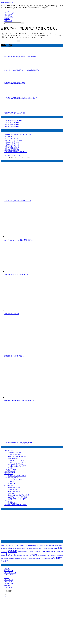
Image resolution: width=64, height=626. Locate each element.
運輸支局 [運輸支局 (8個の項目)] (5, 561)
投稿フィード (8, 571)
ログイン (7, 569)
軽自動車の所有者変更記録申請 (14, 83)
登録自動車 (8, 15)
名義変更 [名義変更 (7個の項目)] (11, 548)
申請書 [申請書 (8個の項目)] (34, 555)
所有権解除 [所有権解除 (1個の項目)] (25, 551)
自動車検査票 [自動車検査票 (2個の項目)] (11, 558)
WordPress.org (9, 574)
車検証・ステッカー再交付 (17, 462)
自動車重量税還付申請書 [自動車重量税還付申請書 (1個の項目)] (20, 558)
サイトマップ (8, 13)
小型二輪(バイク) (10, 470)
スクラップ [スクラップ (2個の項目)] (4, 546)
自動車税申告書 (9, 472)
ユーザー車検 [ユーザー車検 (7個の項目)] (32, 546)
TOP (12, 155)
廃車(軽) (11, 493)
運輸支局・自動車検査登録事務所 (15, 505)
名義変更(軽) (12, 489)
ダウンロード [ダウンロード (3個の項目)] (11, 546)
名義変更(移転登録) (14, 454)
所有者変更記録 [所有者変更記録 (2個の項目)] (36, 551)
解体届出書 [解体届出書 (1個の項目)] (29, 558)
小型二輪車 (8, 21)
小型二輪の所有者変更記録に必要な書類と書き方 (20, 98)
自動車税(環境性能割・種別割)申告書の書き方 (19, 443)
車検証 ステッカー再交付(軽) (17, 497)
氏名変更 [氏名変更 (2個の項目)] (19, 555)
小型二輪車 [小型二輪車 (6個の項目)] (43, 548)
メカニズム (8, 501)
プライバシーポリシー (11, 138)
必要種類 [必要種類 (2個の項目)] (20, 551)
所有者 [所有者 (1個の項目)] (30, 551)
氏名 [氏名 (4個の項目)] (15, 555)
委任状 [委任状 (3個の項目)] (23, 548)
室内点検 (11, 481)
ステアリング (12, 503)
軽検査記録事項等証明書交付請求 (19, 495)
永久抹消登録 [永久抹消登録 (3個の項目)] (27, 555)
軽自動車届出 (8, 485)
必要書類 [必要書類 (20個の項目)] (12, 551)
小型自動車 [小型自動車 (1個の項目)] (50, 548)
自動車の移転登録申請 (11, 124)
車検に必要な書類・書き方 (17, 476)
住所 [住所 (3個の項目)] (46, 546)
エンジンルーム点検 (15, 479)
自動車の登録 (8, 450)
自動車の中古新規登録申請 (13, 121)
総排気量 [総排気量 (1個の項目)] (54, 555)
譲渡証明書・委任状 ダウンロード (15, 152)
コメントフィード (10, 573)
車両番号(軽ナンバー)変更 (17, 499)
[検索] (12, 23)
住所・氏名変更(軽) (14, 491)
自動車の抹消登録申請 (11, 126)
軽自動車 (7, 19)
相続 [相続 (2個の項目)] (45, 555)
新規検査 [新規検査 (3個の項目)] (53, 551)
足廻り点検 (12, 483)
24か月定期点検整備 (11, 478)
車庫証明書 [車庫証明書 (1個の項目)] (47, 558)
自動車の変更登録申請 (11, 122)
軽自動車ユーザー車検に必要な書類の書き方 (19, 400)
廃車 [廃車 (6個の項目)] (55, 548)
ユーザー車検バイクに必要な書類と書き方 (18, 240)
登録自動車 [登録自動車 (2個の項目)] (41, 555)
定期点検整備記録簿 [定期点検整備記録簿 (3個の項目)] (32, 548)
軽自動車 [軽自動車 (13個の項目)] (57, 558)
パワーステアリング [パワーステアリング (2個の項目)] (21, 546)
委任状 (10, 468)
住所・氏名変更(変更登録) (17, 456)
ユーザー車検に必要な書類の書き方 (16, 274)
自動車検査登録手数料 (11, 148)
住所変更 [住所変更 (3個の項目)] (51, 546)
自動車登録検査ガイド (11, 150)
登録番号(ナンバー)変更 (16, 460)
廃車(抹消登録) (13, 458)
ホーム (6, 11)
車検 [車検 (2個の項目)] (52, 558)
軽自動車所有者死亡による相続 (14, 113)
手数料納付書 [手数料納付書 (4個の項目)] (45, 552)
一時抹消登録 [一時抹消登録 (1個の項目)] (42, 545)
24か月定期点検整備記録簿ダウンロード (17, 134)
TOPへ (6, 596)
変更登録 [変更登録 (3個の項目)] (18, 548)
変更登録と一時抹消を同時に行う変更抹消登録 (20, 56)
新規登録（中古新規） (15, 452)
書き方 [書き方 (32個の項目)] (9, 554)
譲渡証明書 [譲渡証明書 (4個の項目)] (36, 558)
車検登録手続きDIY (7, 2)
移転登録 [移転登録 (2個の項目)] (49, 555)
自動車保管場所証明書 (15, 464)
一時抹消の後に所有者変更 (17, 466)
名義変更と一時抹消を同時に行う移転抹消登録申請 (21, 70)
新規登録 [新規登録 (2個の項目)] (59, 551)
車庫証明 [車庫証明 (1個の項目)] (42, 558)
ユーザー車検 (8, 17)
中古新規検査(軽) (14, 487)
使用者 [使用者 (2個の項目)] (56, 546)
